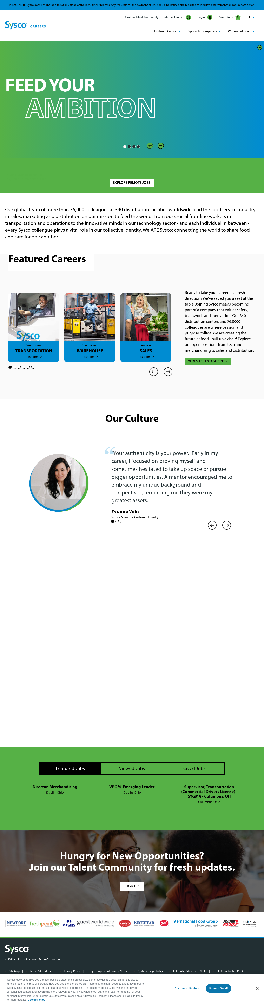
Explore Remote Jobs (131, 183)
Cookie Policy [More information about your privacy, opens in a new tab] (36, 999)
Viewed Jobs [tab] (132, 768)
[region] (132, 989)
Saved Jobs (230, 17)
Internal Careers (177, 17)
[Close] (257, 988)
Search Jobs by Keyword (24, 166)
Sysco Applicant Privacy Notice (109, 970)
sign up (132, 886)
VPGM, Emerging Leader (132, 787)
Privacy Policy (72, 970)
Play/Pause (259, 47)
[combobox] (141, 168)
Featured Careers (165, 31)
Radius (185, 166)
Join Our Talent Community (142, 17)
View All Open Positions (206, 361)
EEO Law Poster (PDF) (230, 970)
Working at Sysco (239, 31)
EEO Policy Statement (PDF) (189, 970)
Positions (32, 357)
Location (115, 166)
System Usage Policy (150, 970)
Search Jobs (234, 169)
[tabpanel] (132, 794)
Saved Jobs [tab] (194, 768)
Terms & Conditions (42, 970)
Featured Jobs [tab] (70, 768)
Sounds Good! (218, 988)
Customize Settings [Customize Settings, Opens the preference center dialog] (187, 988)
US (249, 17)
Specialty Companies (202, 31)
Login (205, 17)
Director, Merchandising (55, 787)
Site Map (14, 970)
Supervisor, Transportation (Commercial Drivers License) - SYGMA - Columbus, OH (209, 791)
